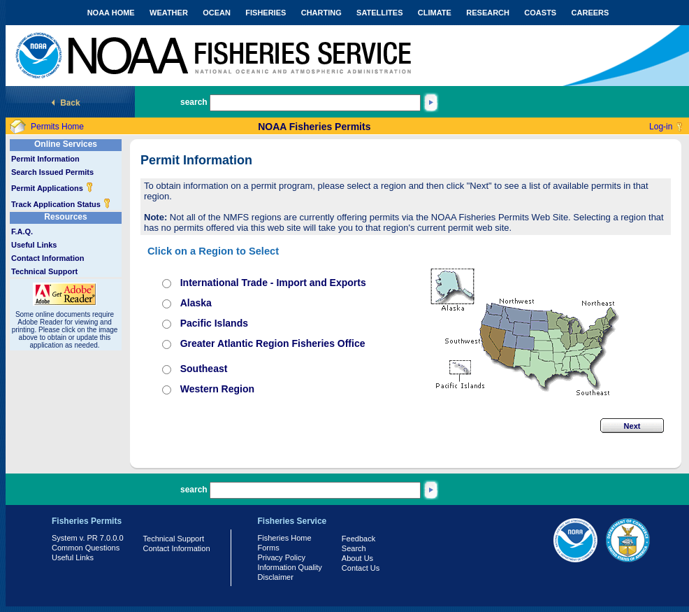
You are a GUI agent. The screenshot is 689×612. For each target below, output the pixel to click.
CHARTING (321, 12)
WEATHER (169, 12)
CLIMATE (434, 12)
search (194, 102)
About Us (357, 558)
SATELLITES (379, 12)
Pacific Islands (214, 323)
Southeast (204, 368)
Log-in (660, 126)
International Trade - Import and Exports (273, 282)
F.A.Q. (22, 231)
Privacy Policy (281, 557)
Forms (269, 547)
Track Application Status (61, 204)
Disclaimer (275, 577)
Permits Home (57, 126)
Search (354, 548)
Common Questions (85, 547)
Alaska (196, 302)
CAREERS (590, 12)
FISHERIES (265, 12)
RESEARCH (487, 12)
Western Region (217, 388)
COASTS (540, 12)
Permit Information (45, 159)
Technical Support (44, 271)
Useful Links (34, 245)
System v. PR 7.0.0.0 (88, 538)
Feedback (358, 538)
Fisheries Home (285, 538)
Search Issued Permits (52, 172)
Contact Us (360, 568)
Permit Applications (52, 188)
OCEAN (217, 12)
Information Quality (290, 567)
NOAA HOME (111, 12)
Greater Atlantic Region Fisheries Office (272, 343)
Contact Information (48, 258)
